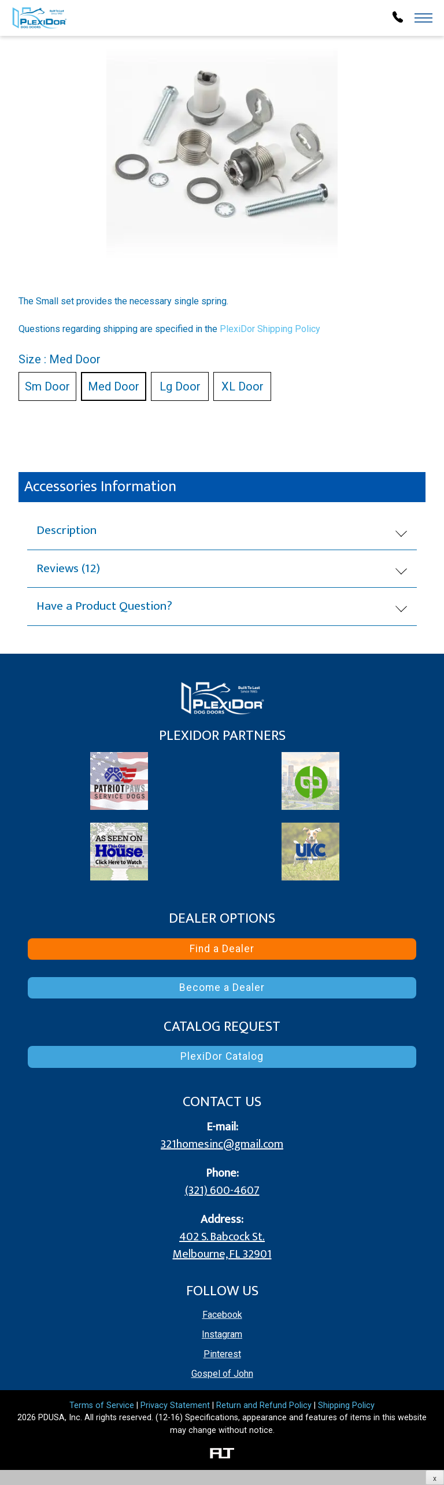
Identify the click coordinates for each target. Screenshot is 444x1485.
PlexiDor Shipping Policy (270, 328)
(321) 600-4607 (222, 1190)
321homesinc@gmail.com (222, 1144)
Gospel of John (222, 1373)
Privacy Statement (175, 1405)
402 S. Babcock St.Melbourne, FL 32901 (222, 1245)
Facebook (222, 1314)
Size (59, 359)
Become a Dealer (222, 987)
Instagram (222, 1334)
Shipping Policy (346, 1405)
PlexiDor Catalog (222, 1056)
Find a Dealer (222, 949)
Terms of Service (101, 1405)
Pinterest (222, 1353)
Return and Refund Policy (264, 1405)
